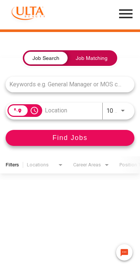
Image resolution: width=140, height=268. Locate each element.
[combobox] (66, 84)
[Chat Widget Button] (124, 252)
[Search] (70, 138)
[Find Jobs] (70, 138)
